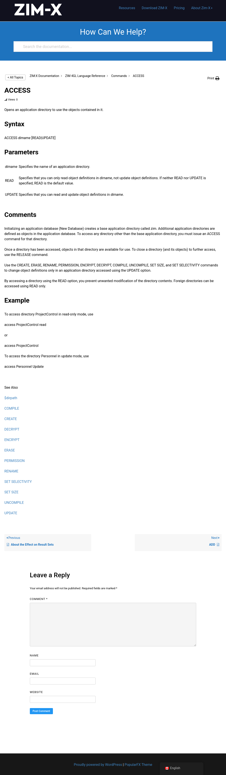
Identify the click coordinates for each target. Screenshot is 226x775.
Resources (127, 8)
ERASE (9, 450)
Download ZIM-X (154, 8)
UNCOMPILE (14, 503)
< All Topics (15, 77)
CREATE (10, 419)
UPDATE (10, 513)
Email (34, 673)
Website (36, 692)
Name (34, 655)
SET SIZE (11, 492)
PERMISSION (14, 461)
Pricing (179, 8)
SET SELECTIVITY (18, 482)
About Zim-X (201, 8)
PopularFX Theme (138, 765)
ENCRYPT (12, 440)
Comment (39, 599)
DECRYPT (11, 429)
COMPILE (11, 408)
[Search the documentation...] (111, 46)
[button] (213, 78)
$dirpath (10, 398)
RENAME (11, 471)
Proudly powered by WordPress (98, 765)
